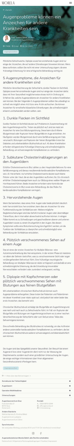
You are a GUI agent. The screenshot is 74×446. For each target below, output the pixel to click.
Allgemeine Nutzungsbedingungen (26, 441)
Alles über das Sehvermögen (17, 376)
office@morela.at (45, 406)
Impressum (53, 441)
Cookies (44, 441)
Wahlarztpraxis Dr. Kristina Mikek (14, 414)
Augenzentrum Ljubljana (11, 417)
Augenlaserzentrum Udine (12, 420)
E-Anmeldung (43, 408)
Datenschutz (7, 441)
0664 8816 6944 (45, 404)
